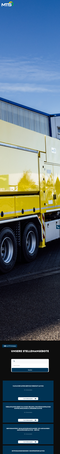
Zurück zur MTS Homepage (10, 346)
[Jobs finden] (30, 365)
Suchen (30, 370)
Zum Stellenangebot (28, 398)
